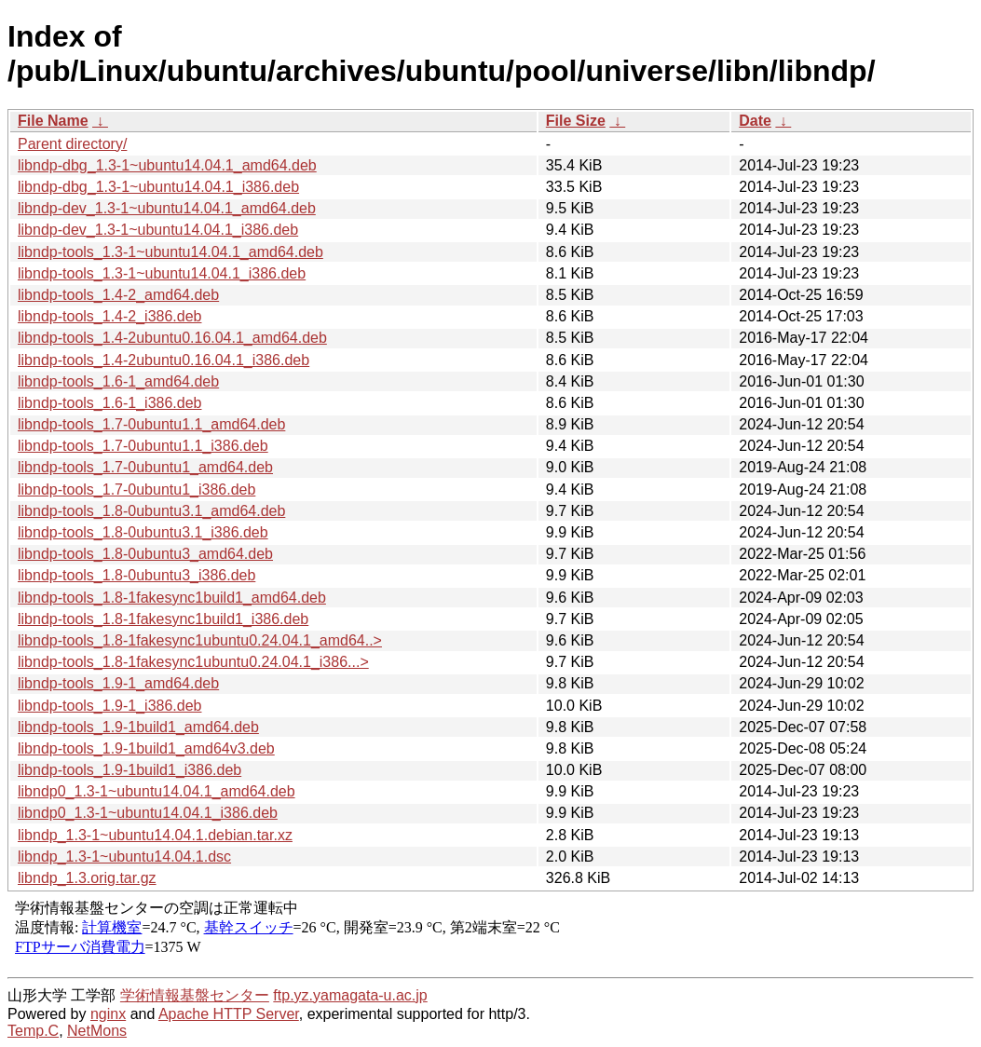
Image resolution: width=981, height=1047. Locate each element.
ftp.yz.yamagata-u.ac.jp (350, 995)
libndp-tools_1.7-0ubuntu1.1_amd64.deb (151, 424)
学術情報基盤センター (194, 995)
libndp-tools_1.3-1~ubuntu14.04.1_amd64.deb (170, 252)
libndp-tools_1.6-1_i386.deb (109, 403)
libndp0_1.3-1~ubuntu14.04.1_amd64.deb (156, 791)
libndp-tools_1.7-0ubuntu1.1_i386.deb (143, 446)
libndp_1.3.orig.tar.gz (87, 878)
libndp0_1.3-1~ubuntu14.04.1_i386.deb (148, 813)
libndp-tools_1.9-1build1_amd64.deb (138, 727)
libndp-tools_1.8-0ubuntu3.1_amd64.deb (151, 511)
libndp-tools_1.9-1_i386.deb (109, 706)
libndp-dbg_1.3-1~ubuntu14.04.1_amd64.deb (167, 165)
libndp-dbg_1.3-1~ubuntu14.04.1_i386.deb (158, 187)
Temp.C (33, 1031)
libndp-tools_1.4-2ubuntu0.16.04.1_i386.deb (163, 360)
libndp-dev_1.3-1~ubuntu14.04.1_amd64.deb (167, 208)
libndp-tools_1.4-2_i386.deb (109, 316)
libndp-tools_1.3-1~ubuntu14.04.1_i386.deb (162, 273)
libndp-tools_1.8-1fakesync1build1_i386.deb (163, 619)
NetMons (97, 1031)
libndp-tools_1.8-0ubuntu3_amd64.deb (145, 554)
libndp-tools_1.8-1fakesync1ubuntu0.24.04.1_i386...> (193, 662)
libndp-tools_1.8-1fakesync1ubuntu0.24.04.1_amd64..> (200, 640)
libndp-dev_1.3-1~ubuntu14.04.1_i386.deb (158, 230)
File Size (576, 121)
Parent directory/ (72, 144)
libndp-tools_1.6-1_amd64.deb (118, 381)
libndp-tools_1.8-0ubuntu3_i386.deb (136, 575)
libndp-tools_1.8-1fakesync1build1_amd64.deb (172, 597)
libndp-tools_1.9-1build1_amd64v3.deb (146, 748)
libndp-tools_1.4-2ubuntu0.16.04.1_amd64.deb (172, 338)
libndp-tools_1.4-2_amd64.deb (118, 295)
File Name (53, 121)
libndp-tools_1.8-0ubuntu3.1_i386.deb (143, 532)
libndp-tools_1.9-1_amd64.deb (118, 683)
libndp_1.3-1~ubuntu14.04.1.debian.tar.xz (155, 835)
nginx (108, 1014)
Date (755, 121)
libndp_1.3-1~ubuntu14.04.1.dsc (124, 856)
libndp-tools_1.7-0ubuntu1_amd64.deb (145, 467)
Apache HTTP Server (228, 1014)
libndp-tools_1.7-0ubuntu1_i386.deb (136, 489)
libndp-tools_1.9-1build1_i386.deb (129, 770)
